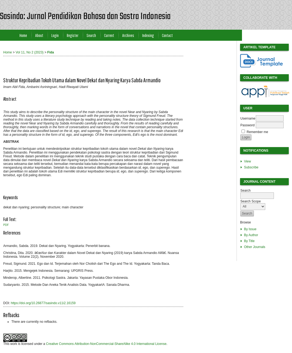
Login (55, 35)
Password (247, 125)
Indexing (148, 35)
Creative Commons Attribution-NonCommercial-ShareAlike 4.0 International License (106, 344)
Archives (128, 35)
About (39, 35)
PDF (6, 224)
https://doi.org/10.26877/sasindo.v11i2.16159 (43, 303)
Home (23, 35)
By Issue (250, 229)
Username (247, 118)
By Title (249, 241)
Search (91, 35)
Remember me (257, 132)
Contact (167, 35)
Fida (50, 52)
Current (109, 35)
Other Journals (254, 247)
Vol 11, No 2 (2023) (30, 52)
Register (72, 35)
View (247, 161)
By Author (251, 235)
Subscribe (251, 167)
